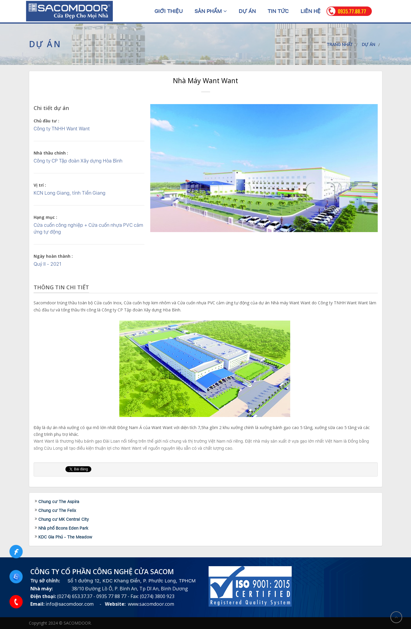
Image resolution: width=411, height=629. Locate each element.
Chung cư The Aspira (58, 501)
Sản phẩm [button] (210, 11)
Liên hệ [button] (311, 11)
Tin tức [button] (278, 11)
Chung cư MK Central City (63, 519)
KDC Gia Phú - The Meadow (65, 537)
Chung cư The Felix (57, 510)
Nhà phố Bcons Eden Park (63, 528)
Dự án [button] (247, 11)
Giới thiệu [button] (168, 11)
